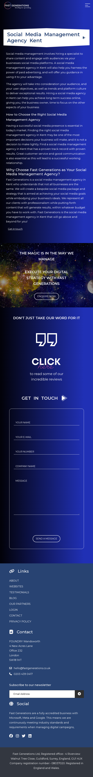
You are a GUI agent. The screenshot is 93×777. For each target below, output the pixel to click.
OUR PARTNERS (20, 604)
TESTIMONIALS (19, 592)
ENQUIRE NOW (46, 296)
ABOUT (14, 580)
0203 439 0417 (23, 674)
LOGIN (13, 609)
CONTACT (15, 615)
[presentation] (36, 529)
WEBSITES (16, 586)
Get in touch (15, 229)
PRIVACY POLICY (20, 621)
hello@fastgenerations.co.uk (32, 668)
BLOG (13, 598)
